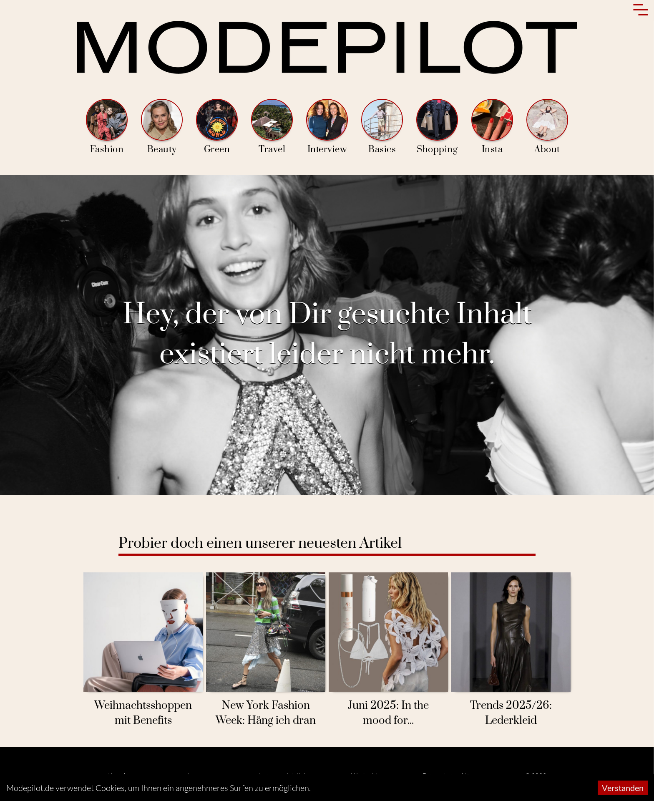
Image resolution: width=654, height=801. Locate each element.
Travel (272, 127)
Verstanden (623, 788)
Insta (492, 127)
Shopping (437, 127)
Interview (327, 127)
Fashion (107, 127)
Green (217, 127)
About (547, 127)
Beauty (162, 127)
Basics (382, 127)
